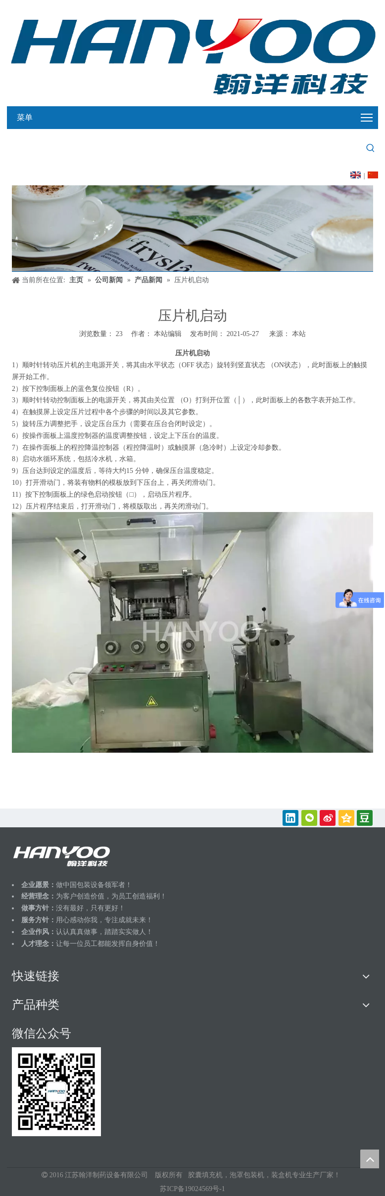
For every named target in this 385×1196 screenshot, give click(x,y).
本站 (299, 334)
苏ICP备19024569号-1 (192, 1189)
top (369, 1159)
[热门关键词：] (371, 148)
